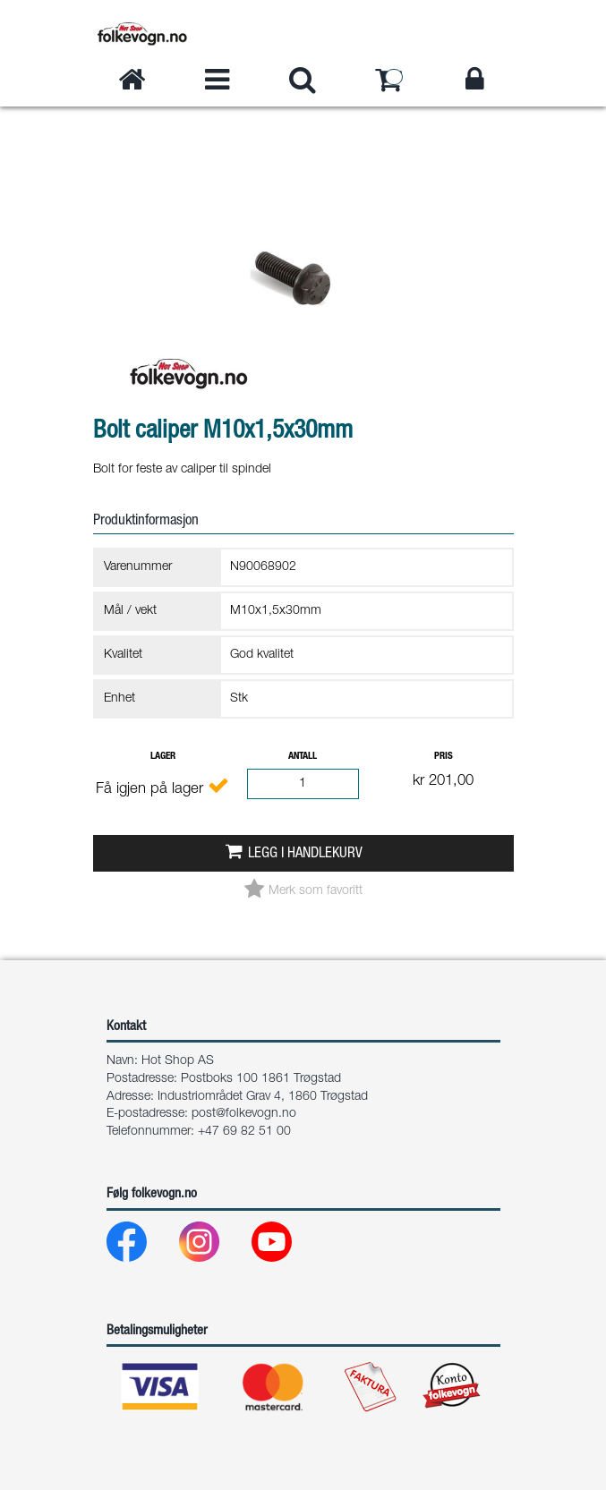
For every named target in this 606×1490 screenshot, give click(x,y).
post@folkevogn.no (244, 1114)
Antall (302, 757)
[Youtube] (286, 1246)
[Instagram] (213, 1246)
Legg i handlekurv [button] (305, 854)
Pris (443, 757)
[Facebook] (141, 1246)
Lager (162, 757)
